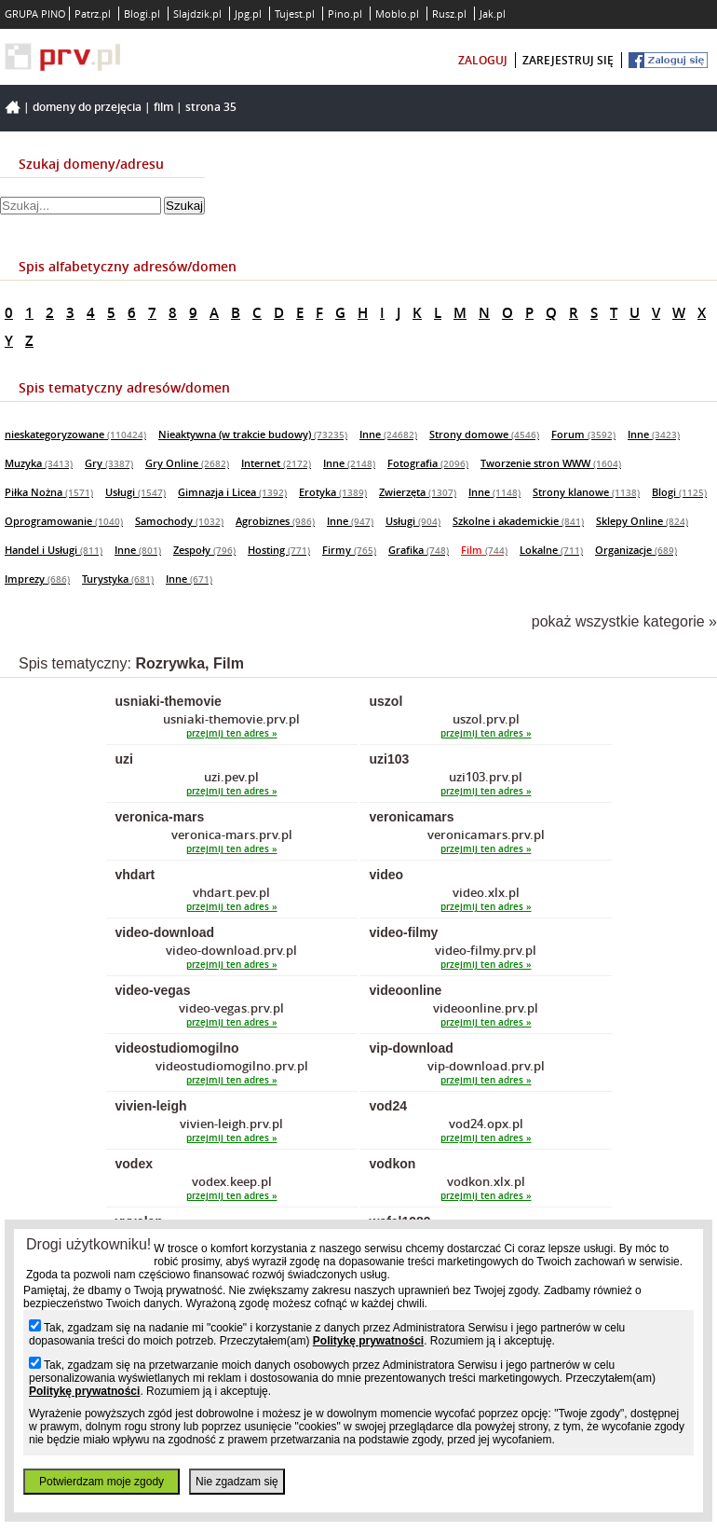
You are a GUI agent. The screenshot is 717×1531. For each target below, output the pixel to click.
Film (163, 107)
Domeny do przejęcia (87, 107)
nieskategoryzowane (75, 434)
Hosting (279, 550)
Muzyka (39, 463)
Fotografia (427, 463)
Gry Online (187, 463)
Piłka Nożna (49, 492)
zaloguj (482, 60)
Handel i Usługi (53, 550)
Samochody (179, 521)
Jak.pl (493, 14)
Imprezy (37, 579)
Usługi (135, 492)
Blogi (679, 492)
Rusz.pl (449, 14)
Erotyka (333, 492)
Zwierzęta (417, 492)
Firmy (349, 550)
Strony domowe (484, 434)
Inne (388, 434)
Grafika (418, 550)
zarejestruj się (568, 60)
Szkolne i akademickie (518, 521)
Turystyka (118, 579)
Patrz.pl (92, 14)
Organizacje (636, 550)
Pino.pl (345, 14)
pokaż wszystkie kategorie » (624, 621)
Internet (276, 463)
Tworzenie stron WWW (550, 463)
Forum (583, 434)
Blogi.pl (142, 14)
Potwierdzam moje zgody (101, 1481)
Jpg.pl (248, 14)
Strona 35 (211, 107)
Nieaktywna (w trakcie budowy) (252, 434)
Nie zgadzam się (237, 1481)
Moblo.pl (397, 14)
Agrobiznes (275, 521)
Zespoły (204, 550)
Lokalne (551, 550)
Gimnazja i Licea (232, 492)
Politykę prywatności (368, 1340)
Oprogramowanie (64, 521)
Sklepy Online (642, 521)
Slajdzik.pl (197, 14)
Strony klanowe (586, 492)
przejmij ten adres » (231, 733)
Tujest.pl (295, 14)
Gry (109, 463)
